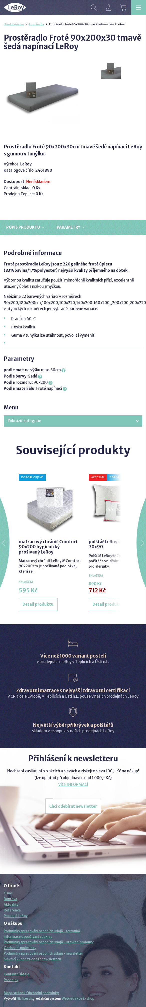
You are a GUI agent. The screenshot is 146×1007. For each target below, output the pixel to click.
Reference (12, 910)
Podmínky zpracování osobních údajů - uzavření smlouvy (49, 942)
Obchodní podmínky (20, 948)
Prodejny (11, 980)
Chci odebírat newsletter (73, 806)
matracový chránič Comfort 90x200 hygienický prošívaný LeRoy (48, 547)
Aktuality (11, 904)
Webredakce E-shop (78, 998)
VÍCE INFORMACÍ (73, 784)
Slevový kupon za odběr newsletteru (32, 959)
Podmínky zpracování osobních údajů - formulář (42, 931)
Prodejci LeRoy (16, 916)
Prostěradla (36, 24)
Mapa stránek (15, 993)
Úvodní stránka (14, 24)
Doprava (10, 899)
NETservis (24, 998)
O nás (8, 893)
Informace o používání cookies (28, 937)
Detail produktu (38, 604)
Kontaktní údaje (16, 974)
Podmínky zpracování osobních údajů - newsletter (43, 953)
